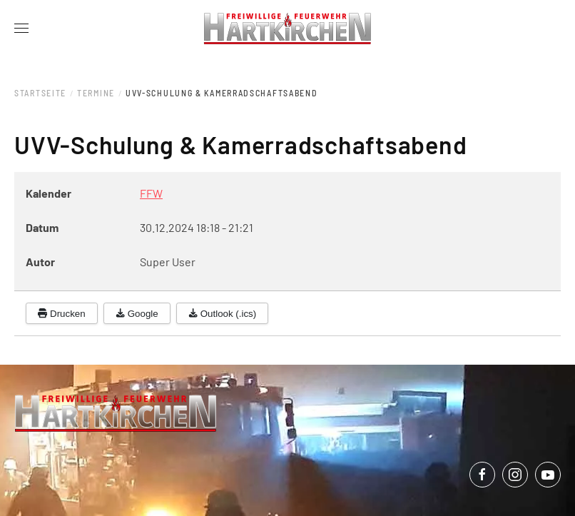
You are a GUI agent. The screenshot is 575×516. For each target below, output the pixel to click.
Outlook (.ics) (222, 313)
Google (137, 313)
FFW (151, 193)
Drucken (62, 313)
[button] (21, 28)
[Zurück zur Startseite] (287, 28)
